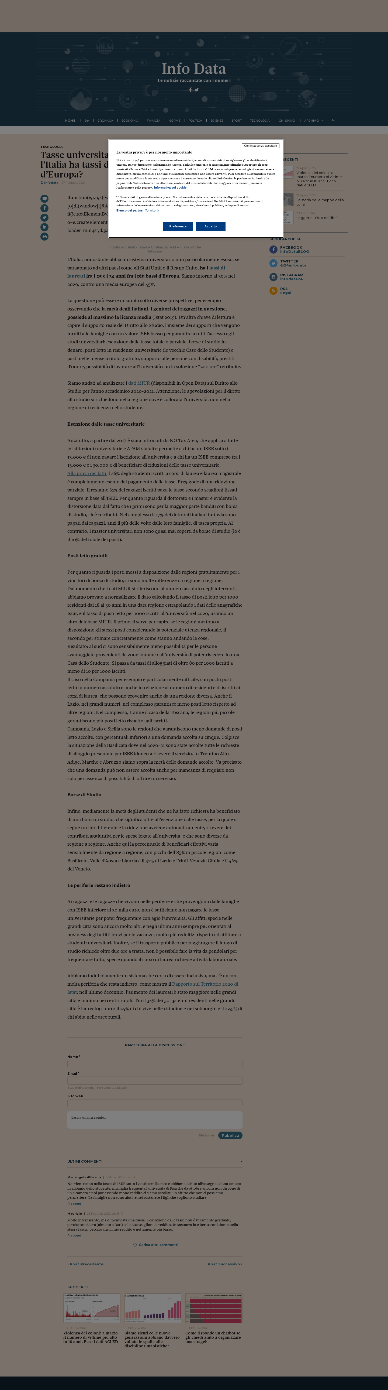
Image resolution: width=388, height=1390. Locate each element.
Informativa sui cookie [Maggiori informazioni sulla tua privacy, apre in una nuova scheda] (170, 187)
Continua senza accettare (260, 145)
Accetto (211, 226)
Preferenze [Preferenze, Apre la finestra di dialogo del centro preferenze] (178, 226)
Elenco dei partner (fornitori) (137, 210)
